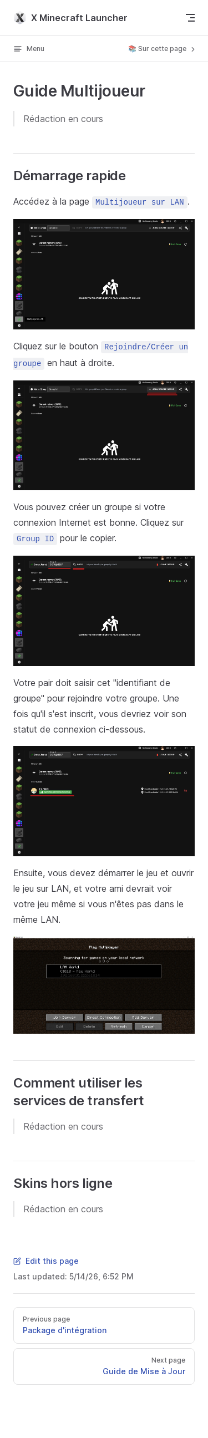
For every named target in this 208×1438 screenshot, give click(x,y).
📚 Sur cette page (162, 48)
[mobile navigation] (190, 17)
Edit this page (46, 1261)
